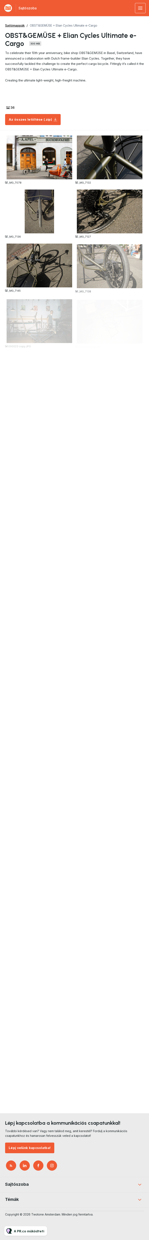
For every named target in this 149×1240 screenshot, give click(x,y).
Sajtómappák (15, 25)
